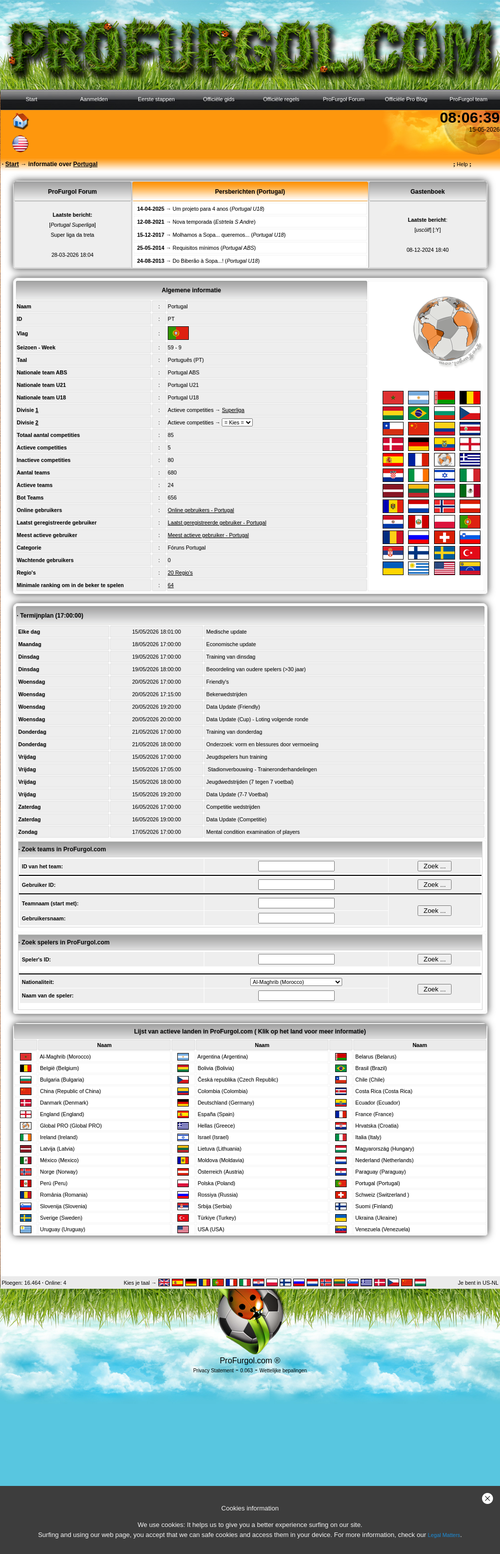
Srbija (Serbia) (215, 1206)
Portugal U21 (183, 385)
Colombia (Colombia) (223, 1091)
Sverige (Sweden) (61, 1218)
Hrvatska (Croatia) (376, 1126)
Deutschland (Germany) (226, 1103)
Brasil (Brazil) (371, 1068)
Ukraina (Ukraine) (376, 1218)
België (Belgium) (59, 1068)
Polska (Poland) (216, 1183)
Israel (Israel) (213, 1137)
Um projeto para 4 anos (200, 209)
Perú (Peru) (53, 1183)
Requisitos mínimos (196, 248)
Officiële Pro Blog (406, 99)
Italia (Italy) (368, 1137)
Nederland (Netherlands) (384, 1160)
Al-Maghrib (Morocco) (64, 1057)
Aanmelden (94, 99)
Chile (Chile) (370, 1080)
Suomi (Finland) (374, 1206)
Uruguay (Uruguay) (62, 1229)
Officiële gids (219, 99)
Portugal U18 (183, 397)
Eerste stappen (156, 99)
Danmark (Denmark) (64, 1103)
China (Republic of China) (70, 1091)
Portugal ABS (183, 372)
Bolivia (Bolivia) (216, 1068)
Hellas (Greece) (216, 1126)
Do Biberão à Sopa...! (198, 261)
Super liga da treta (72, 235)
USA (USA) (211, 1229)
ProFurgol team (469, 99)
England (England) (62, 1114)
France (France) (374, 1114)
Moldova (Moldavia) (221, 1160)
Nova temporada (192, 222)
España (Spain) (216, 1114)
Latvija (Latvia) (57, 1149)
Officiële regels (281, 99)
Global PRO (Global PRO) (71, 1126)
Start (31, 99)
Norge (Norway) (58, 1172)
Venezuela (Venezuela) (382, 1229)
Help (462, 164)
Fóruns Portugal (187, 548)
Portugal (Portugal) (377, 1183)
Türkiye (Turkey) (216, 1218)
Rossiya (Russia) (218, 1195)
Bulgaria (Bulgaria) (62, 1080)
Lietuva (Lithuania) (220, 1149)
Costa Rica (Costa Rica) (383, 1091)
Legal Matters (444, 1535)
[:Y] (437, 230)
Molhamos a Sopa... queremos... (211, 235)
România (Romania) (63, 1195)
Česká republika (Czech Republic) (238, 1080)
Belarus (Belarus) (375, 1057)
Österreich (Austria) (221, 1172)
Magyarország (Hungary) (384, 1149)
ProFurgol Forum (343, 99)
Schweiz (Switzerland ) (382, 1195)
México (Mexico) (59, 1160)
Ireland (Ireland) (58, 1137)
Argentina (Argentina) (222, 1057)
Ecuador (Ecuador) (377, 1103)
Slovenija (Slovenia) (63, 1206)
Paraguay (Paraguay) (380, 1172)
